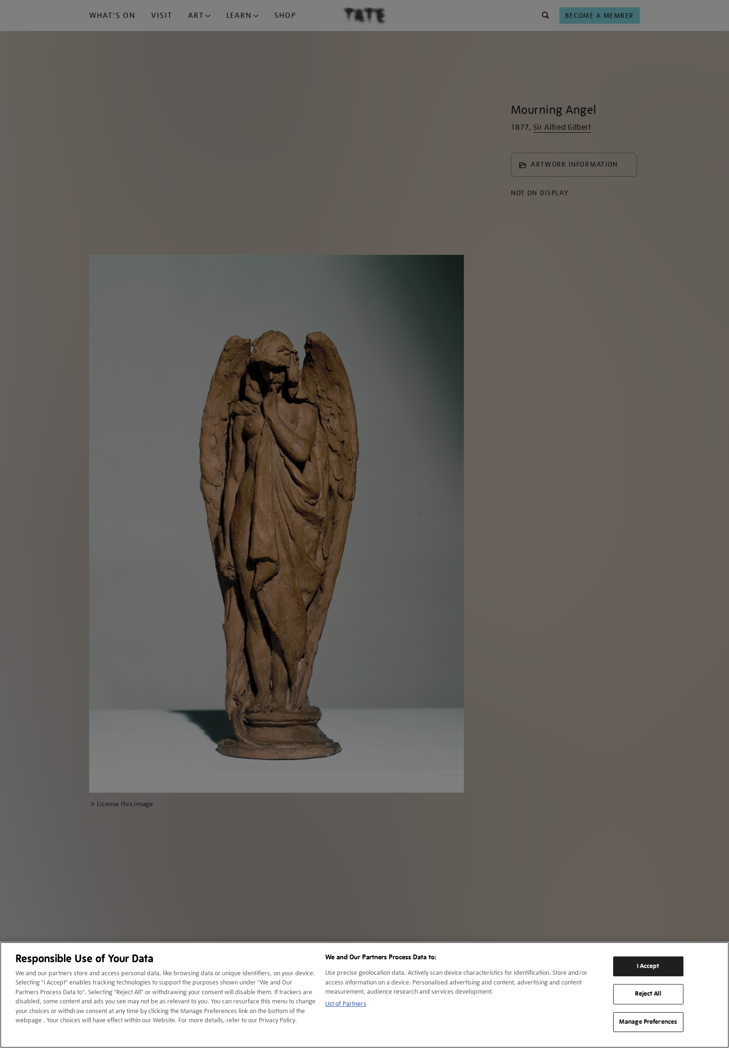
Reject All (648, 993)
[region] (364, 995)
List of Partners (345, 1004)
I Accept (648, 966)
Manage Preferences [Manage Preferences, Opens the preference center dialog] (648, 1021)
